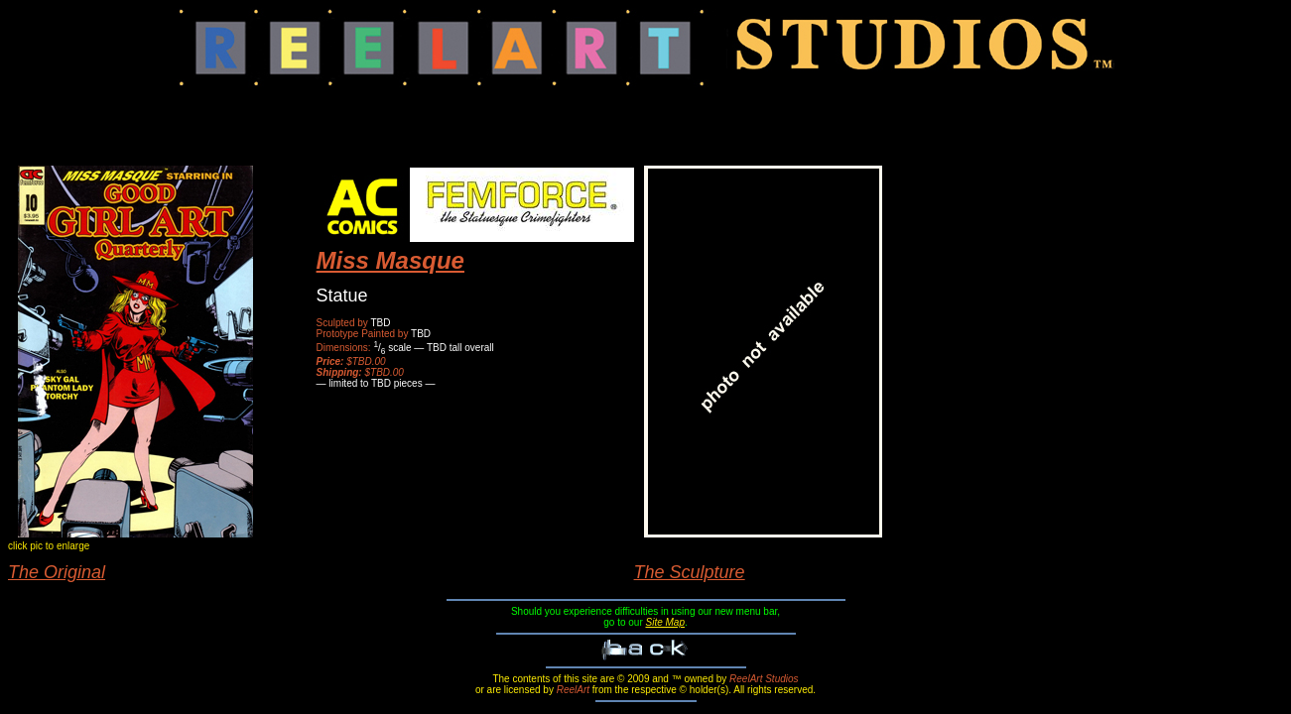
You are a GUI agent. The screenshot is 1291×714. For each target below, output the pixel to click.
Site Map (665, 622)
